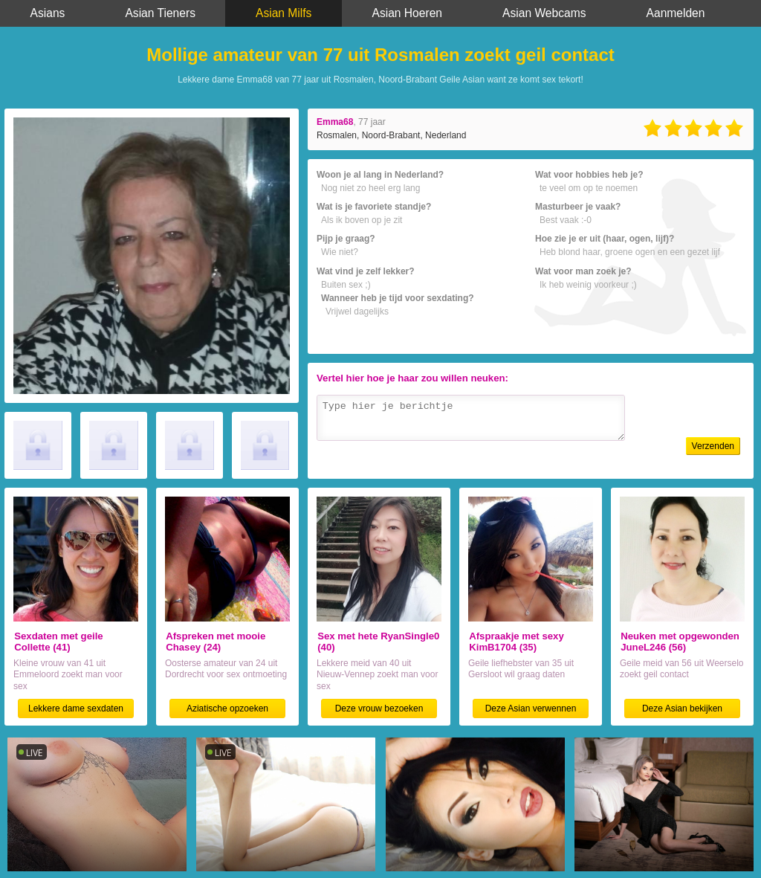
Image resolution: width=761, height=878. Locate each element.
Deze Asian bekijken (682, 708)
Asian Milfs (283, 13)
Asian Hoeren (407, 13)
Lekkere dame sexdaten (75, 708)
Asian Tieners (160, 13)
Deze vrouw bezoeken (379, 708)
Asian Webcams (544, 13)
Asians (47, 13)
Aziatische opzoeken (227, 708)
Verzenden (713, 446)
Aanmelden (676, 13)
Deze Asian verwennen (531, 708)
